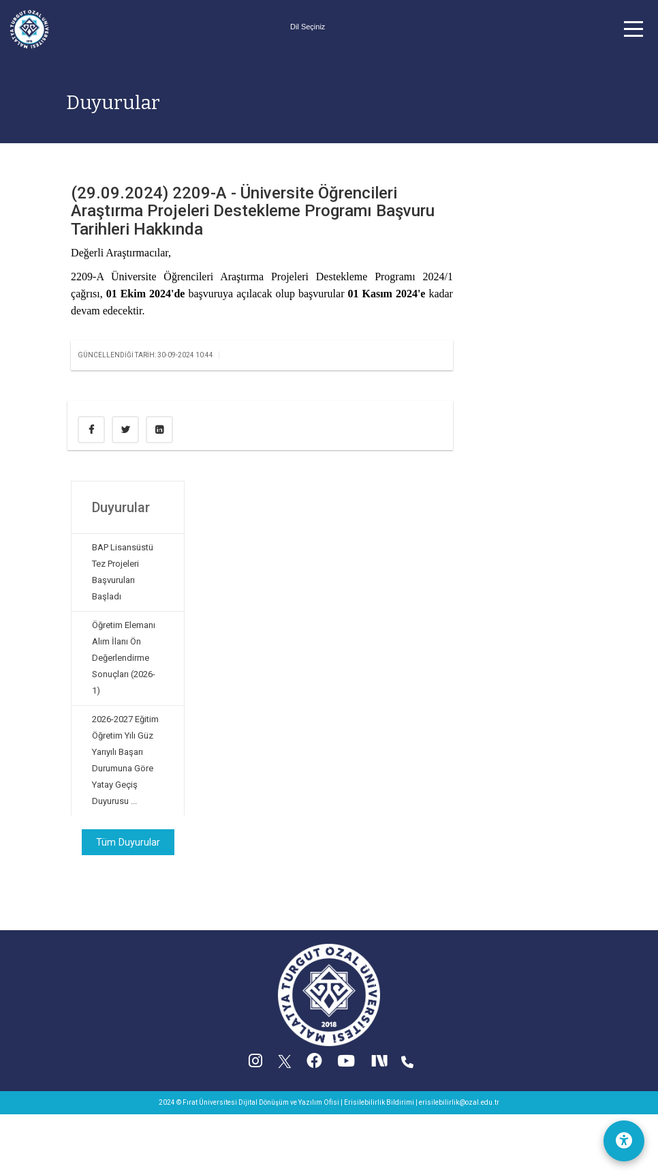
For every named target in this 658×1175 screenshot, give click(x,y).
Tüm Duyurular (128, 842)
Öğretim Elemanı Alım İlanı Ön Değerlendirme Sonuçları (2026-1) (123, 658)
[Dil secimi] (308, 26)
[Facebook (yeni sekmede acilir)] (314, 1064)
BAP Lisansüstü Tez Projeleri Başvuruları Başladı (122, 571)
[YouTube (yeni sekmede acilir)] (346, 1064)
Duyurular (113, 102)
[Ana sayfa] (29, 28)
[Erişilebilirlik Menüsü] (624, 1140)
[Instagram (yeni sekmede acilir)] (255, 1064)
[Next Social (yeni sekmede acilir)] (380, 1064)
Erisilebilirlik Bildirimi (379, 1102)
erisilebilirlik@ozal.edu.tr (459, 1102)
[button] (633, 29)
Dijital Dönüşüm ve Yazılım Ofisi (288, 1102)
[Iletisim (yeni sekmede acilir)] (407, 1064)
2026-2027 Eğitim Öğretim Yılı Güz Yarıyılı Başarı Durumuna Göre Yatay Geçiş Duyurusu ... (125, 760)
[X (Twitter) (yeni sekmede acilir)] (285, 1064)
